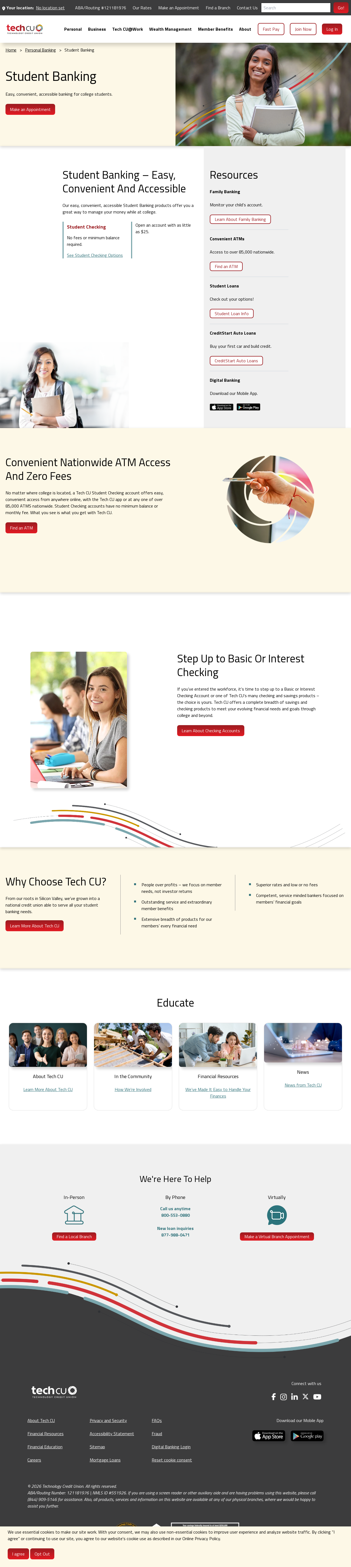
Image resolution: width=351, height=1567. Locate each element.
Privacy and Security (108, 1420)
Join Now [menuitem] (303, 29)
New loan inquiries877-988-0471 (175, 1231)
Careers (34, 1460)
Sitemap (97, 1446)
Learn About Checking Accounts (211, 730)
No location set (50, 7)
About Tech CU (41, 1420)
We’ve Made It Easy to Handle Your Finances (218, 1092)
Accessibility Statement (112, 1433)
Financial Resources (45, 1433)
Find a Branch (218, 7)
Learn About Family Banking (240, 219)
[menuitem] (25, 29)
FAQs (157, 1420)
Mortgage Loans (105, 1460)
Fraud (157, 1433)
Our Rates (142, 7)
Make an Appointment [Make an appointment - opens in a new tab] (30, 109)
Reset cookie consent (172, 1460)
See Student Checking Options (95, 255)
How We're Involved (133, 1089)
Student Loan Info (232, 313)
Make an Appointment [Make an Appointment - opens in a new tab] (178, 7)
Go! (341, 7)
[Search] (296, 8)
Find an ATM (226, 266)
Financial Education (45, 1446)
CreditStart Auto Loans (236, 360)
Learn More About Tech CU (34, 925)
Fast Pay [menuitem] (271, 29)
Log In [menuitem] (332, 29)
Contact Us (247, 7)
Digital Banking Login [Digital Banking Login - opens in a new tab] (171, 1446)
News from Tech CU (303, 1085)
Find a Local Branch (74, 1236)
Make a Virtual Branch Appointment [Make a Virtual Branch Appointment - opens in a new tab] (277, 1236)
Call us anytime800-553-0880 (175, 1211)
